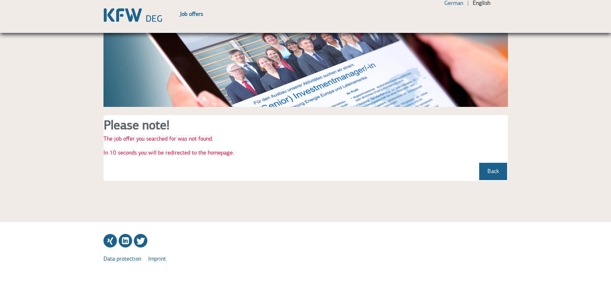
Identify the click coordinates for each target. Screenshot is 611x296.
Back (493, 171)
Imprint (157, 258)
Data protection (122, 258)
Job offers (191, 14)
